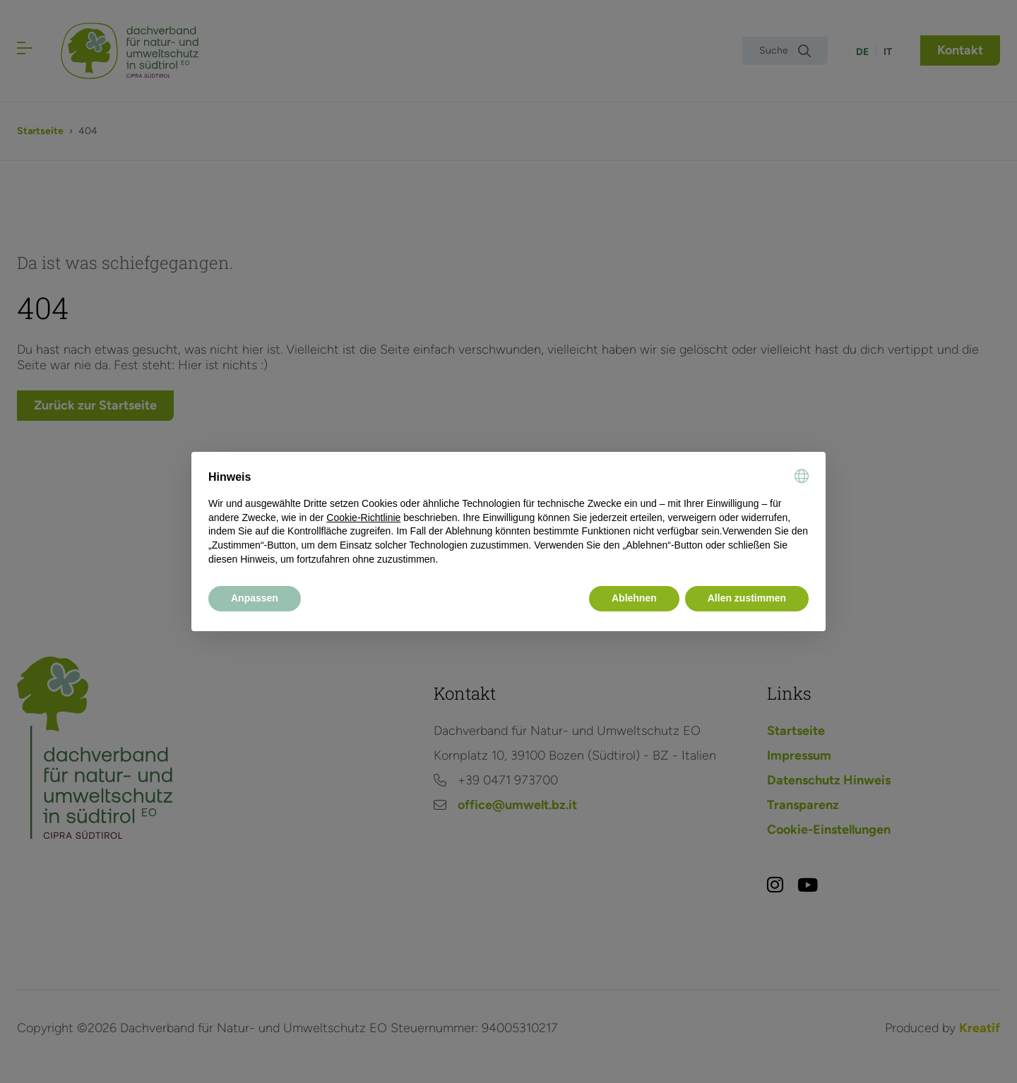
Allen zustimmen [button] (747, 598)
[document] (508, 517)
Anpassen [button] (254, 598)
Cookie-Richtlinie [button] (363, 517)
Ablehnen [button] (634, 598)
